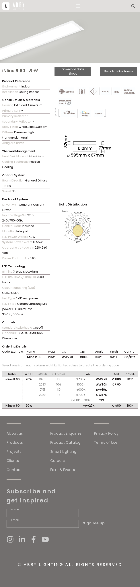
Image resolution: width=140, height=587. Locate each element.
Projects (14, 451)
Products (15, 442)
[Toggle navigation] (78, 6)
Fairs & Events (62, 469)
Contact (14, 469)
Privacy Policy (106, 433)
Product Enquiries (66, 433)
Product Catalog (65, 442)
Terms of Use (105, 442)
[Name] (43, 513)
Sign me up (94, 523)
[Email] (43, 524)
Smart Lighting (63, 451)
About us (15, 433)
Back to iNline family (118, 71)
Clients (13, 460)
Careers (57, 460)
